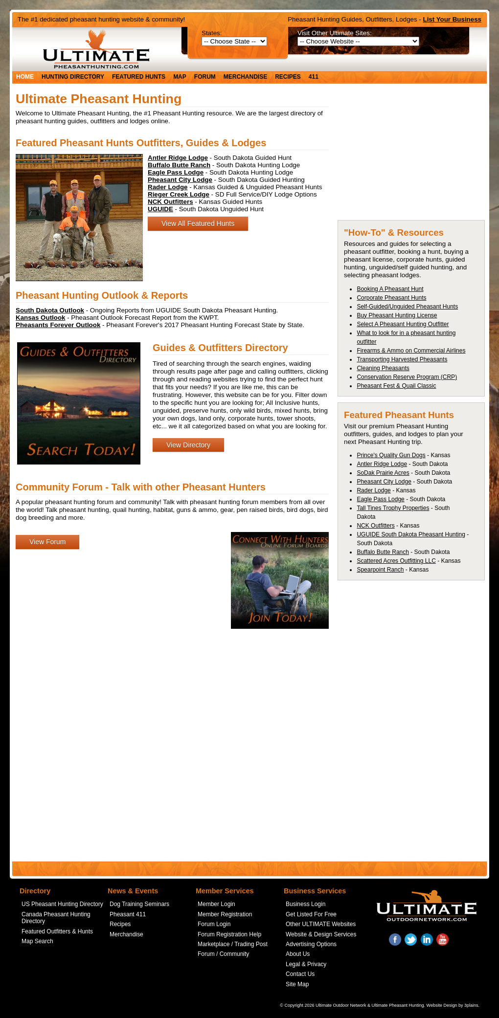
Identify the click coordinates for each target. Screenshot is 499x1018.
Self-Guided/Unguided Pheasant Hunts (407, 306)
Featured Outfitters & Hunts (57, 931)
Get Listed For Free (311, 914)
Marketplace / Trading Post (233, 944)
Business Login (305, 904)
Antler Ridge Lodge (382, 464)
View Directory (188, 445)
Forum (205, 76)
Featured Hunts (138, 76)
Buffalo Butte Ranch (383, 552)
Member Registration (225, 914)
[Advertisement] (411, 155)
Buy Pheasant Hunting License (397, 315)
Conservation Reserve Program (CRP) (407, 377)
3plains (471, 1005)
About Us (298, 954)
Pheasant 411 (128, 914)
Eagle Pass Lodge (380, 499)
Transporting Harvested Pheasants (402, 359)
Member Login (216, 904)
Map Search (37, 941)
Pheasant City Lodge (384, 481)
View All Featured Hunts (197, 223)
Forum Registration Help (229, 934)
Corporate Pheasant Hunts (391, 297)
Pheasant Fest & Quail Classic (396, 385)
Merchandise (245, 76)
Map (179, 76)
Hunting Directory (73, 76)
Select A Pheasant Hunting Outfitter (403, 324)
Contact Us (300, 974)
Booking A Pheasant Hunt (390, 289)
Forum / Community (223, 954)
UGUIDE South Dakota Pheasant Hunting (411, 534)
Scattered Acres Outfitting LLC (396, 560)
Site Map (297, 984)
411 (313, 76)
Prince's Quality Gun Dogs (391, 455)
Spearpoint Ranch (380, 569)
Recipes (288, 76)
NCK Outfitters (375, 525)
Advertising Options (311, 944)
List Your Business (452, 19)
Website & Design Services (321, 934)
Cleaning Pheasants (383, 368)
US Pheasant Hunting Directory (62, 904)
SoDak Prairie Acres (383, 472)
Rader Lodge (373, 490)
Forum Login (214, 924)
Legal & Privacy (306, 964)
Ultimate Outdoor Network (341, 1005)
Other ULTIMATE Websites (321, 924)
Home (25, 76)
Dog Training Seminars (139, 904)
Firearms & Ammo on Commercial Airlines (411, 350)
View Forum (47, 542)
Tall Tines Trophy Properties (393, 508)
